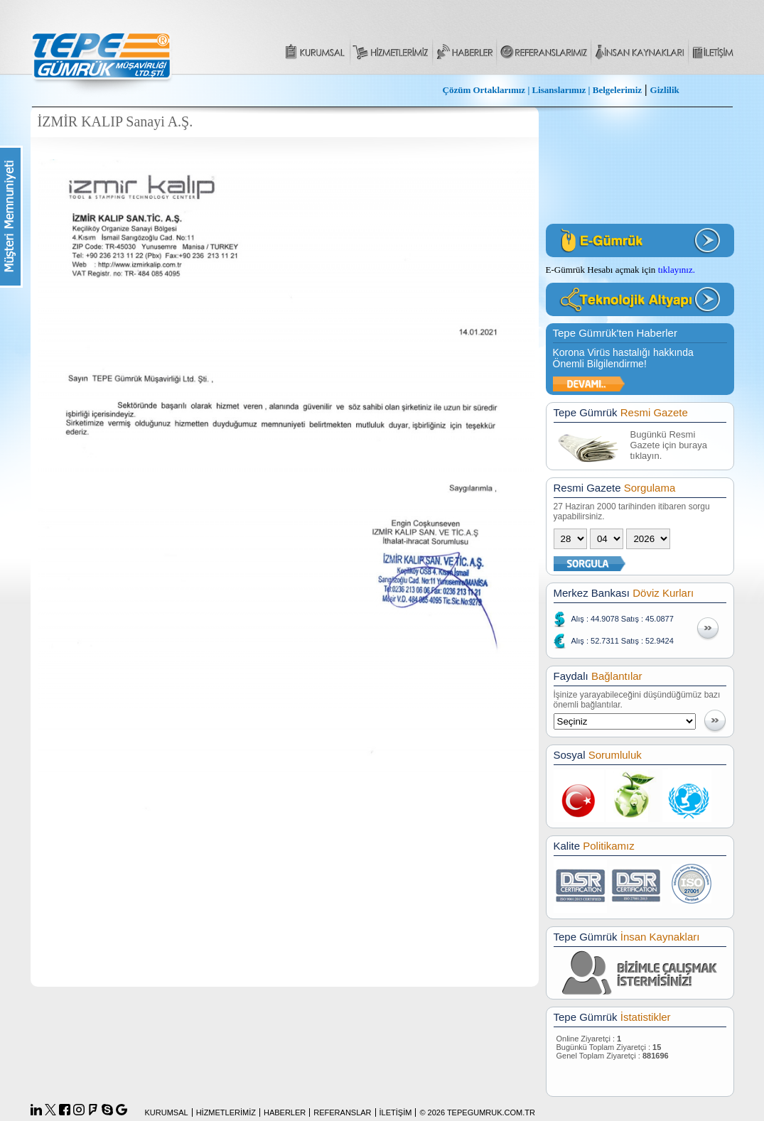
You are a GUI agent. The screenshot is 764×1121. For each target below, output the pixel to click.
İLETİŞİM (396, 1112)
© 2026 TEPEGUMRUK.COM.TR (477, 1112)
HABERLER (285, 1112)
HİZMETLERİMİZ (226, 1112)
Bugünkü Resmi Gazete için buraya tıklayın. (668, 445)
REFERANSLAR (342, 1112)
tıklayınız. (676, 269)
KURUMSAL (166, 1112)
